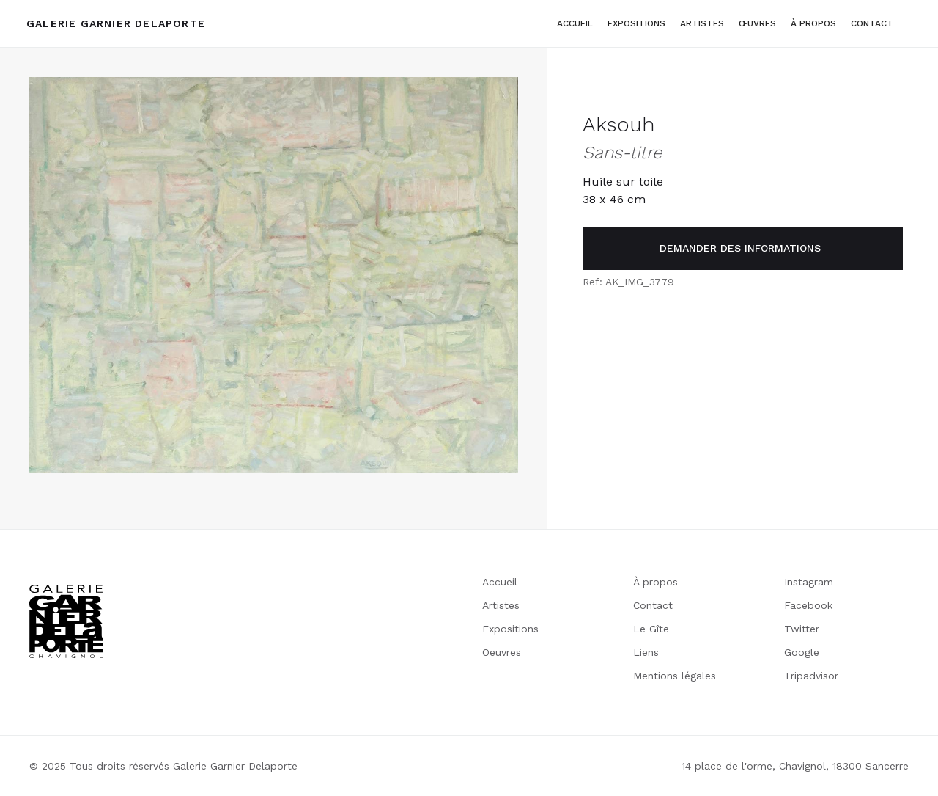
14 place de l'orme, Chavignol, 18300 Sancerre (795, 766)
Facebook (808, 605)
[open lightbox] (273, 275)
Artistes (501, 605)
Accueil (575, 23)
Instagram (808, 582)
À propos (655, 582)
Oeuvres (501, 652)
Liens (646, 652)
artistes (702, 23)
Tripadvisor (811, 676)
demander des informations (740, 248)
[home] (115, 23)
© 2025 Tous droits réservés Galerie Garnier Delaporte (163, 766)
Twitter (801, 629)
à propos (813, 23)
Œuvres (757, 23)
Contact (872, 23)
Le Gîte (651, 629)
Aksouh (618, 125)
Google (801, 652)
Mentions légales (674, 676)
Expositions (636, 23)
